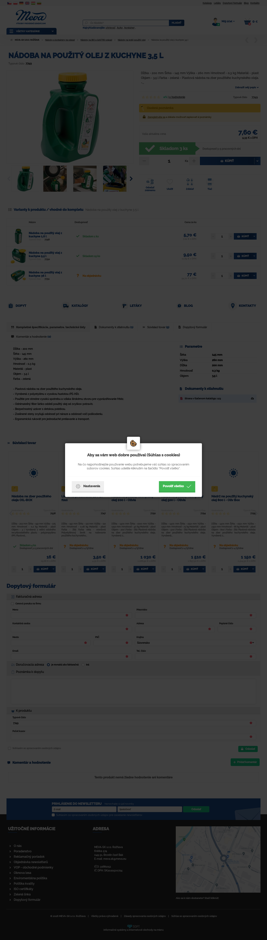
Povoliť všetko (177, 486)
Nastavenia (88, 486)
